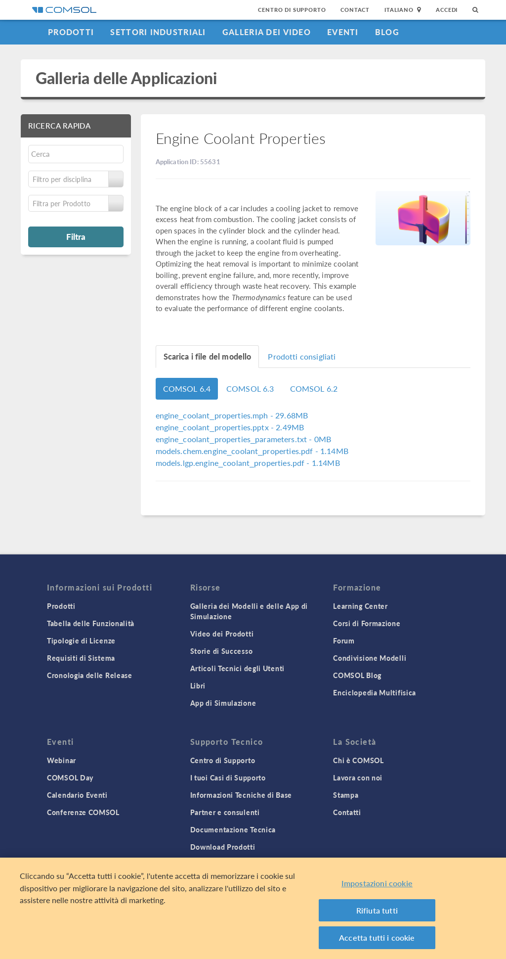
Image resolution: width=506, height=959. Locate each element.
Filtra (75, 236)
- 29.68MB (232, 415)
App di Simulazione (223, 703)
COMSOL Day (70, 777)
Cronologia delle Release (89, 675)
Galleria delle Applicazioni (126, 78)
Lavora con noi (357, 777)
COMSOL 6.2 (314, 388)
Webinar (61, 760)
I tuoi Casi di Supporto (228, 777)
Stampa (345, 795)
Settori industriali (158, 32)
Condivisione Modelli (369, 658)
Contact (355, 9)
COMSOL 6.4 (187, 388)
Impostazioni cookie (377, 883)
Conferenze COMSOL (83, 812)
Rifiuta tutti (377, 910)
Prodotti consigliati (302, 356)
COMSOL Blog (357, 675)
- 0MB (244, 439)
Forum (344, 640)
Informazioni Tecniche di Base (241, 795)
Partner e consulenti (225, 812)
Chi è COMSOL (358, 760)
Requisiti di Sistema (81, 658)
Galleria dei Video (266, 32)
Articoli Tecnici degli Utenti (237, 668)
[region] (253, 908)
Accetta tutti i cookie (377, 937)
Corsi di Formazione (366, 623)
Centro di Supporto (292, 9)
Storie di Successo (221, 651)
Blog (387, 32)
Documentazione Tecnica (233, 829)
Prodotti (71, 32)
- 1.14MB (252, 451)
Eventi (343, 32)
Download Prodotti (222, 847)
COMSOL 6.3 (250, 388)
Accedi (447, 9)
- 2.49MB (230, 427)
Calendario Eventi (77, 795)
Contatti (347, 812)
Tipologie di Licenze (81, 640)
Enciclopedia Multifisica (374, 692)
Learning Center (360, 606)
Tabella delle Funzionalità (90, 623)
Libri (198, 685)
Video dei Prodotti (222, 634)
